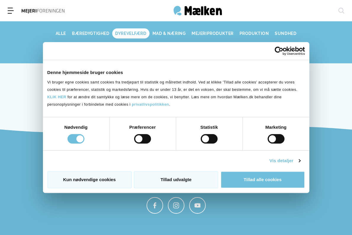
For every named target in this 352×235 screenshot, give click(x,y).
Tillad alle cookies (263, 179)
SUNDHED (285, 33)
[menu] (10, 10)
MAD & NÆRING (169, 33)
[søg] (341, 10)
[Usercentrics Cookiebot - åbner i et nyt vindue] (279, 50)
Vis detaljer (281, 160)
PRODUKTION (254, 33)
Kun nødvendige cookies (89, 179)
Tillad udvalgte (176, 179)
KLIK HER (56, 97)
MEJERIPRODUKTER (212, 33)
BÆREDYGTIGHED (90, 33)
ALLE (61, 33)
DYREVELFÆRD (130, 33)
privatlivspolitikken (150, 104)
